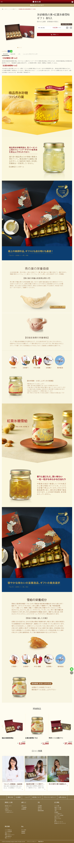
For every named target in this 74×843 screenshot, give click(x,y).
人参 (55, 810)
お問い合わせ (62, 797)
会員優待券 (23, 809)
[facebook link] (9, 51)
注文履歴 (18, 797)
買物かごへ (56, 34)
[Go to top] (71, 672)
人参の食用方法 (8, 836)
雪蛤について (8, 833)
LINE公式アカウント (9, 812)
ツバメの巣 (56, 805)
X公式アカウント (8, 810)
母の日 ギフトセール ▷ (37, 5)
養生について (8, 837)
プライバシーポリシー (50, 797)
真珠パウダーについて (9, 834)
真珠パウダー (57, 817)
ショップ (27, 797)
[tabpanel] (19, 30)
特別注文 (40, 807)
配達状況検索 (41, 810)
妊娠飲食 (23, 831)
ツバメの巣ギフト (13, 9)
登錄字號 (41, 841)
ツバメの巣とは (8, 829)
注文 (39, 802)
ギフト (6, 9)
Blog (22, 826)
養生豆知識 (7, 826)
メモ (19, 54)
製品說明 (5, 54)
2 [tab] (19, 47)
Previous (2, 726)
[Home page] (2, 9)
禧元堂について (36, 797)
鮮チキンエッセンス (58, 821)
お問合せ (7, 809)
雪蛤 (55, 820)
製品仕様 (13, 54)
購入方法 (10, 797)
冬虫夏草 (56, 812)
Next (71, 726)
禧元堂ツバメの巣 (8, 802)
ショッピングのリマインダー (30, 54)
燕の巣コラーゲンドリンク (60, 823)
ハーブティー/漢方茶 (58, 815)
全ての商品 (56, 802)
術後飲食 (23, 833)
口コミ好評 (23, 829)
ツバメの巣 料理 (8, 831)
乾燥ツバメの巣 (57, 807)
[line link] (11, 51)
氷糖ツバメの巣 (57, 809)
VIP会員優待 (24, 807)
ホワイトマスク (57, 818)
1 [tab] (17, 47)
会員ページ (23, 802)
